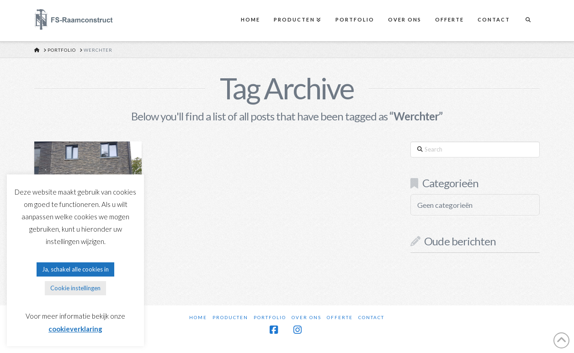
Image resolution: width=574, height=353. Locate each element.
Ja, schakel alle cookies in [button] (75, 269)
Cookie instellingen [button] (75, 288)
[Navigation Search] (527, 20)
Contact (371, 317)
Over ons (306, 317)
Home (198, 317)
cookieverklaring (75, 329)
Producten (230, 317)
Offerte (340, 317)
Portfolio (270, 317)
